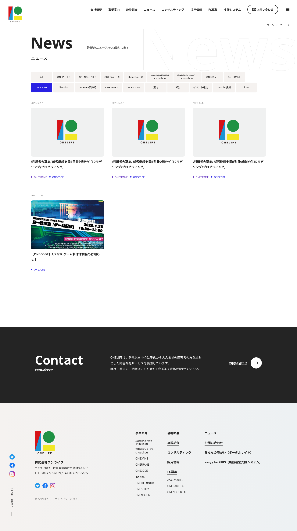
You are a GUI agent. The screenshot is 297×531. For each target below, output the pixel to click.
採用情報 (196, 10)
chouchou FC (175, 479)
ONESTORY (142, 489)
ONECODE (141, 470)
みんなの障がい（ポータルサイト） (229, 452)
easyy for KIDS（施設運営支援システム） (233, 462)
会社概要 (96, 10)
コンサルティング (173, 10)
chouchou (144, 442)
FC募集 (172, 471)
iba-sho (140, 476)
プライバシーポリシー (68, 499)
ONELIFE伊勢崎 (144, 483)
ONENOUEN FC (176, 492)
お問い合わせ (214, 442)
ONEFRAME (142, 464)
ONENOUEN (142, 495)
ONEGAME (141, 458)
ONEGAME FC (175, 486)
